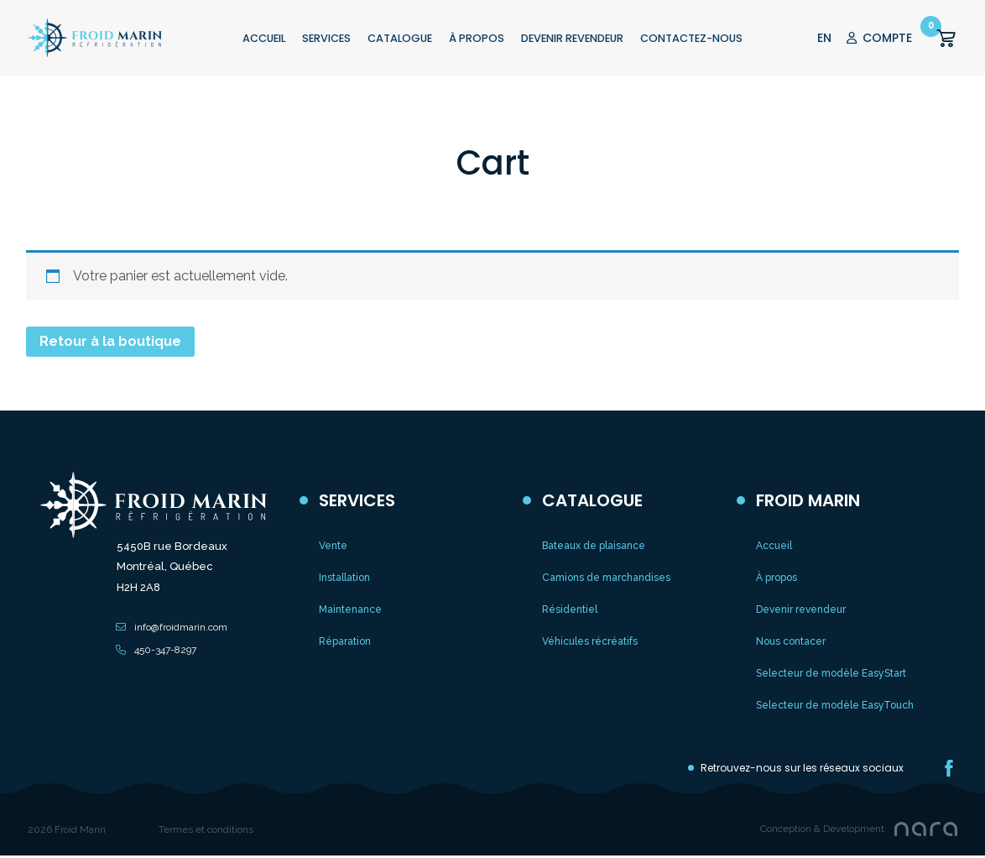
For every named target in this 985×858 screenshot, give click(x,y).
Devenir (572, 38)
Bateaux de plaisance (593, 546)
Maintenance (350, 609)
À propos (776, 577)
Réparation (345, 641)
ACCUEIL (263, 38)
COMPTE (879, 37)
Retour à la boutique (110, 341)
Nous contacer (791, 641)
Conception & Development (822, 828)
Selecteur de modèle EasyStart (831, 673)
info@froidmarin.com (180, 627)
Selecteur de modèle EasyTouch (835, 705)
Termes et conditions (206, 829)
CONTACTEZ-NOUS (691, 38)
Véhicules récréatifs (590, 641)
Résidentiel (569, 609)
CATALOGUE (399, 38)
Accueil (774, 546)
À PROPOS (476, 38)
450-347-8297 (165, 650)
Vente (333, 546)
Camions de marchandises (606, 577)
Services (326, 38)
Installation (344, 577)
